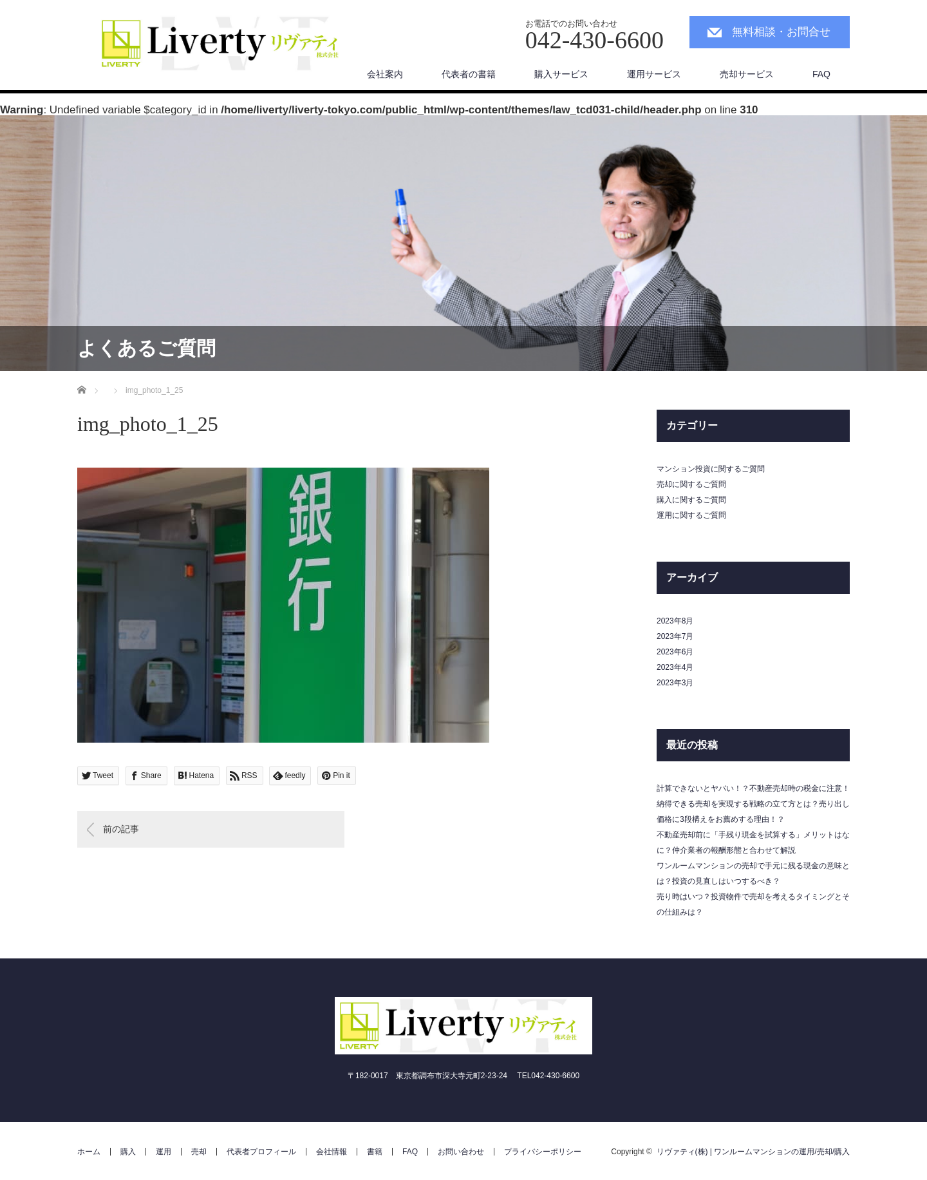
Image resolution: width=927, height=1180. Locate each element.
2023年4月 (675, 667)
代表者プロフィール (261, 1152)
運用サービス (654, 74)
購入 (128, 1152)
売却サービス (747, 74)
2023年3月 (675, 682)
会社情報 (331, 1152)
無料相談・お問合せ (781, 32)
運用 (163, 1152)
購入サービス (561, 74)
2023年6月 (675, 651)
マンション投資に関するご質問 (711, 468)
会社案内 (385, 74)
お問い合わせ (461, 1152)
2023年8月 (675, 620)
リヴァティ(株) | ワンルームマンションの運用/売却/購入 (753, 1151)
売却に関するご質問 (691, 484)
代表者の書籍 (469, 74)
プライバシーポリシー (542, 1152)
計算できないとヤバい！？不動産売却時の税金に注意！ (753, 788)
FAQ (821, 74)
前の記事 (121, 829)
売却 (199, 1152)
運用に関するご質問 (691, 515)
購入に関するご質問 (691, 499)
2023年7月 (675, 636)
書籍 (374, 1152)
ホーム (88, 1152)
